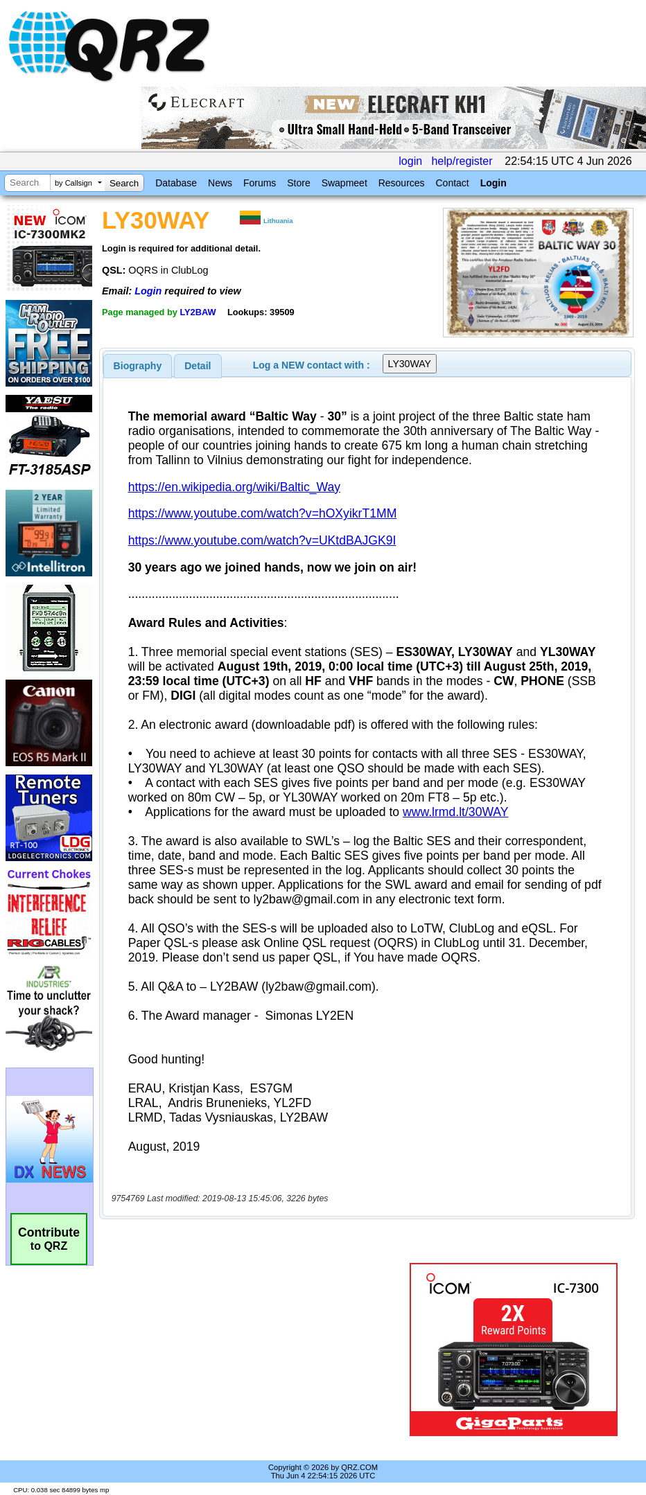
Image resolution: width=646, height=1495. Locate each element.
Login (493, 182)
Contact (452, 182)
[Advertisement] (257, 1350)
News (220, 182)
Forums (259, 182)
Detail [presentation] (197, 365)
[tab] (138, 366)
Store (298, 182)
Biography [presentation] (138, 365)
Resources (401, 182)
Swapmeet (344, 182)
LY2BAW (198, 312)
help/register (461, 161)
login (410, 161)
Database (176, 182)
